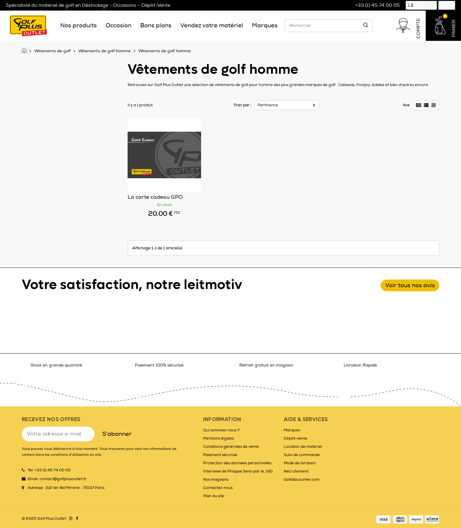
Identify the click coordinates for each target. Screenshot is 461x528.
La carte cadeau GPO (155, 197)
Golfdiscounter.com (302, 479)
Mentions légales (218, 438)
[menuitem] (78, 25)
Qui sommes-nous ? (221, 430)
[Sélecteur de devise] (446, 5)
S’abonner (117, 434)
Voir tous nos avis (410, 285)
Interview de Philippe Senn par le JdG (238, 471)
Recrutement (296, 471)
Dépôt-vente (296, 438)
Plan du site (213, 496)
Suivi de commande (302, 455)
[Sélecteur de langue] (421, 5)
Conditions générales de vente (231, 446)
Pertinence (268, 105)
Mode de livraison (300, 463)
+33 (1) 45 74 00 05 (377, 5)
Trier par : (242, 104)
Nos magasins (215, 479)
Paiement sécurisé (220, 455)
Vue (406, 104)
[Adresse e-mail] (58, 434)
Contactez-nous (218, 487)
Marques (292, 430)
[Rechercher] (329, 25)
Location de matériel (303, 446)
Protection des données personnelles (237, 463)
